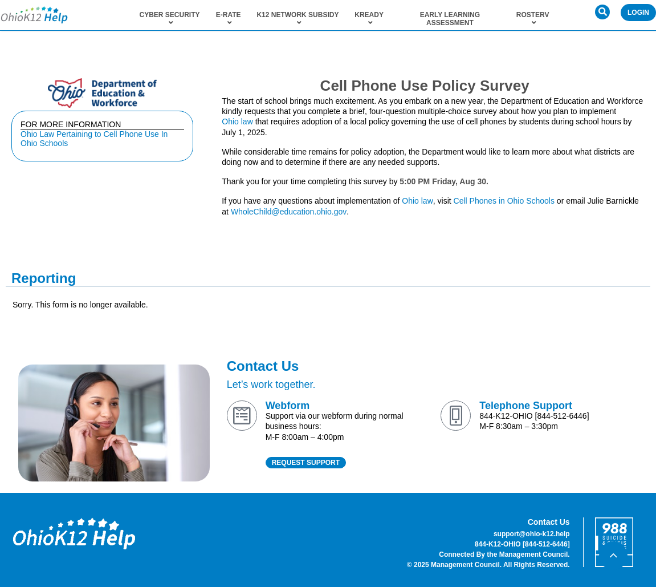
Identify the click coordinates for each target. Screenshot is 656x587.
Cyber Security (170, 19)
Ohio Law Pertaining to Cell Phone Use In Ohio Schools (94, 138)
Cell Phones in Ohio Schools (504, 200)
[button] (602, 12)
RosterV (532, 19)
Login (638, 13)
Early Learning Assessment (450, 19)
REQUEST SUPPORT (306, 463)
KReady (369, 19)
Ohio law (237, 121)
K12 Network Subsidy (297, 19)
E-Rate (228, 19)
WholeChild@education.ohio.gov (289, 211)
